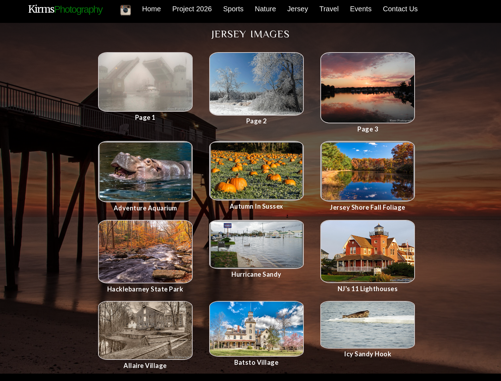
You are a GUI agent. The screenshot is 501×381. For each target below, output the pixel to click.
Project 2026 (192, 9)
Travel (329, 9)
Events (361, 9)
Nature (265, 9)
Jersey (297, 9)
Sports (233, 9)
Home (151, 9)
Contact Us (400, 9)
